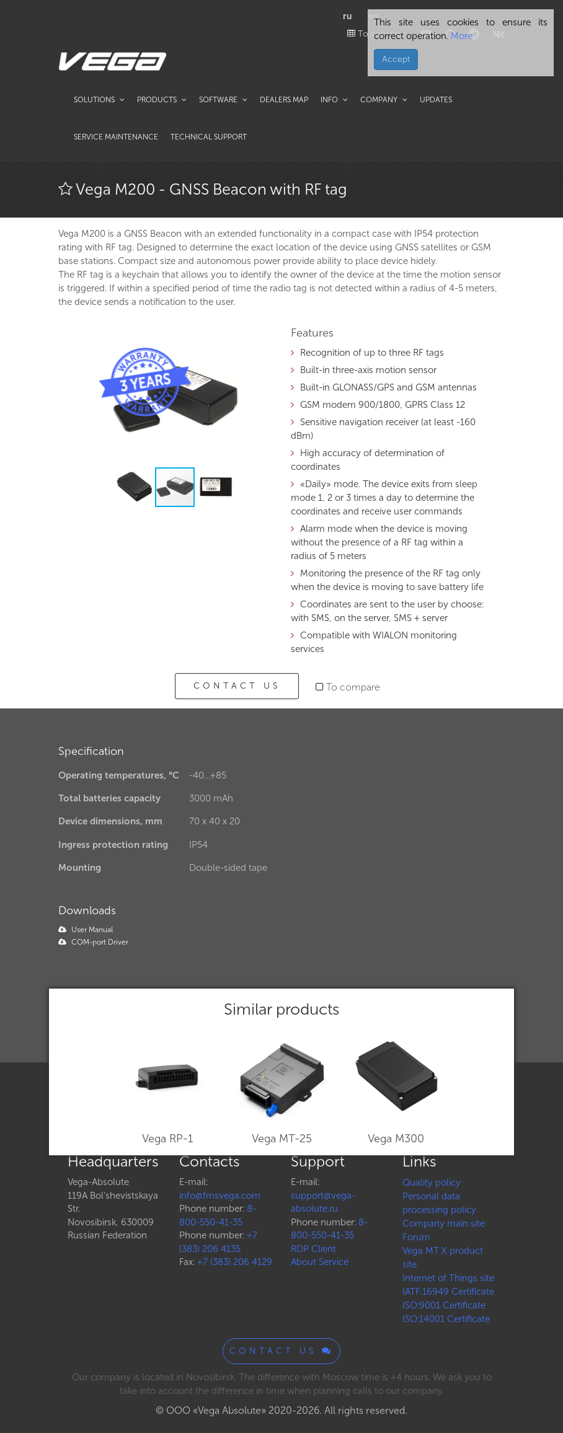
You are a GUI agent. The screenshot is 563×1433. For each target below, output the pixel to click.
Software (223, 99)
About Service (319, 1262)
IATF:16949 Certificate (448, 1291)
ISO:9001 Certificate (443, 1305)
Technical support (209, 137)
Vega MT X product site (442, 1257)
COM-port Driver (93, 942)
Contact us (236, 686)
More (460, 36)
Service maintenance (116, 137)
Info (334, 99)
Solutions (99, 99)
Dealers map (284, 99)
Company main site (443, 1223)
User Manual (85, 929)
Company (383, 99)
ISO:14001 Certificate (446, 1319)
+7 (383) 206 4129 (234, 1262)
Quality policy (431, 1182)
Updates (436, 99)
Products (162, 99)
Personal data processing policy (439, 1203)
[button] (252, 345)
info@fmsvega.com (219, 1195)
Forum (416, 1237)
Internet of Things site (448, 1278)
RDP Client (313, 1248)
